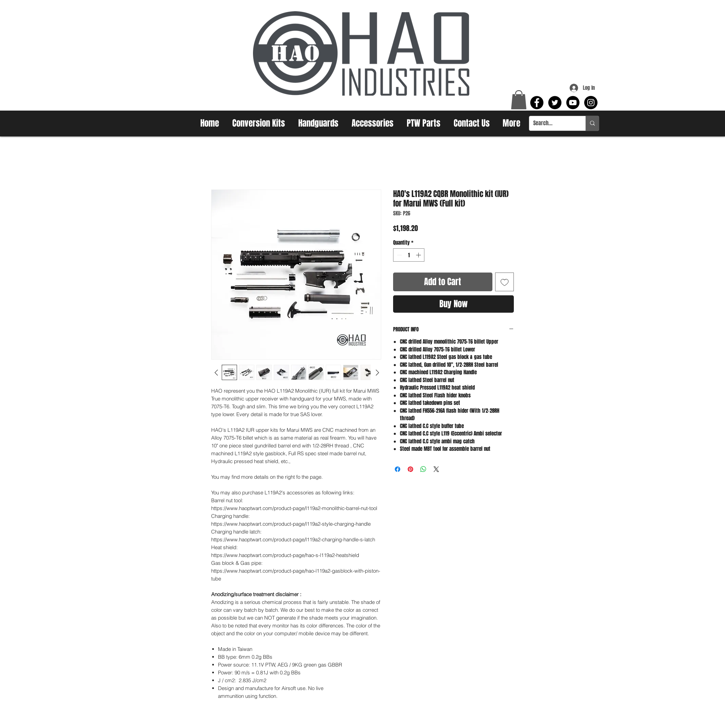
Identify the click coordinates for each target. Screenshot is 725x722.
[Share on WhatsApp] (423, 469)
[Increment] (419, 255)
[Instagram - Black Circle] (590, 102)
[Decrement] (398, 255)
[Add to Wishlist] (504, 282)
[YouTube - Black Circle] (572, 102)
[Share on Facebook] (397, 469)
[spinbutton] (409, 255)
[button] (519, 99)
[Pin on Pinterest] (410, 469)
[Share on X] (436, 469)
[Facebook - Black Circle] (536, 102)
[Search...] (552, 123)
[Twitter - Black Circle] (554, 102)
